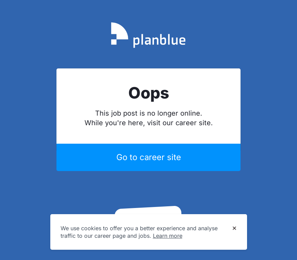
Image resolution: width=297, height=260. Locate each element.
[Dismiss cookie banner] (234, 228)
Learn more (167, 235)
